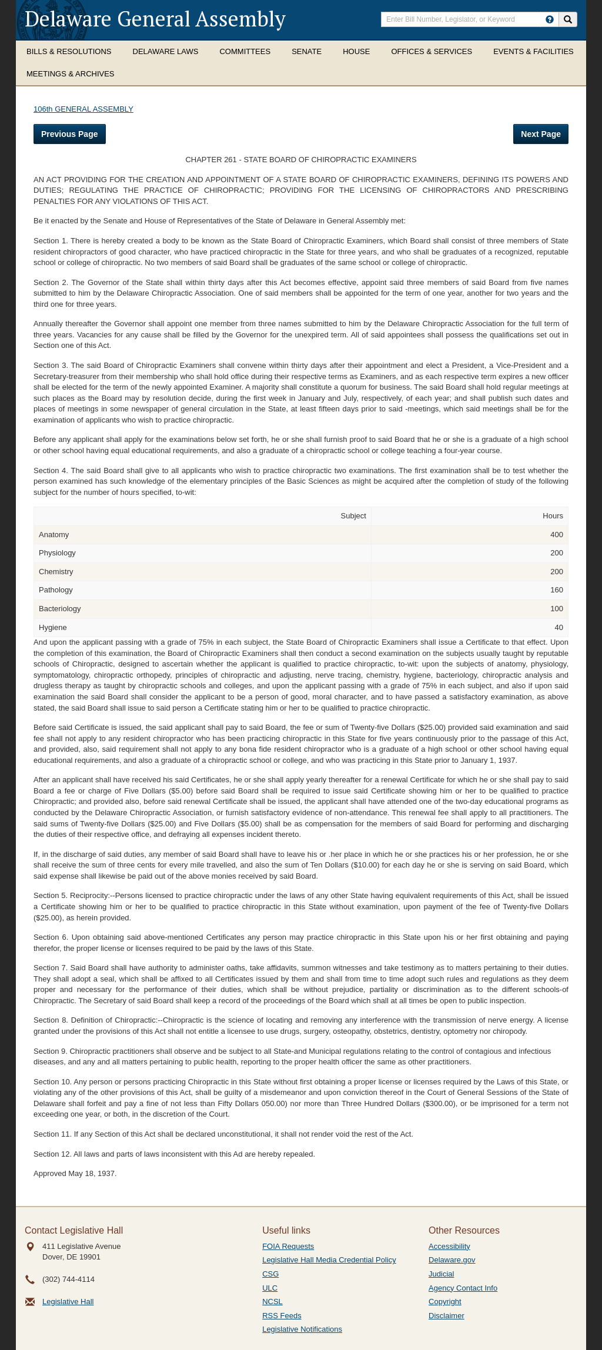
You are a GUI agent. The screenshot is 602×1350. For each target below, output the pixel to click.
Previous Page (69, 134)
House (356, 51)
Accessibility (449, 1246)
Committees (244, 51)
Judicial (441, 1273)
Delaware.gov (452, 1259)
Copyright (445, 1301)
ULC (269, 1288)
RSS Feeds (281, 1315)
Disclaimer (446, 1315)
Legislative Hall (67, 1301)
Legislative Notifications (302, 1329)
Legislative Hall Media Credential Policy (329, 1259)
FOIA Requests (288, 1246)
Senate (307, 51)
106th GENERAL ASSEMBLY (83, 109)
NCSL (272, 1301)
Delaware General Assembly (155, 18)
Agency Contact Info (463, 1288)
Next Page (541, 134)
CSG (270, 1273)
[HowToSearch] (549, 19)
